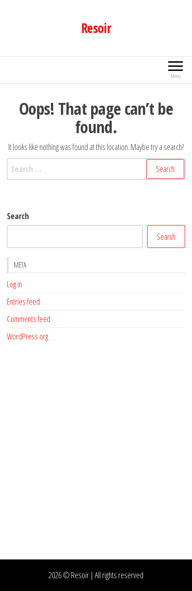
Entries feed (23, 301)
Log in (14, 284)
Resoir (96, 28)
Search (18, 215)
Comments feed (28, 318)
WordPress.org (27, 336)
